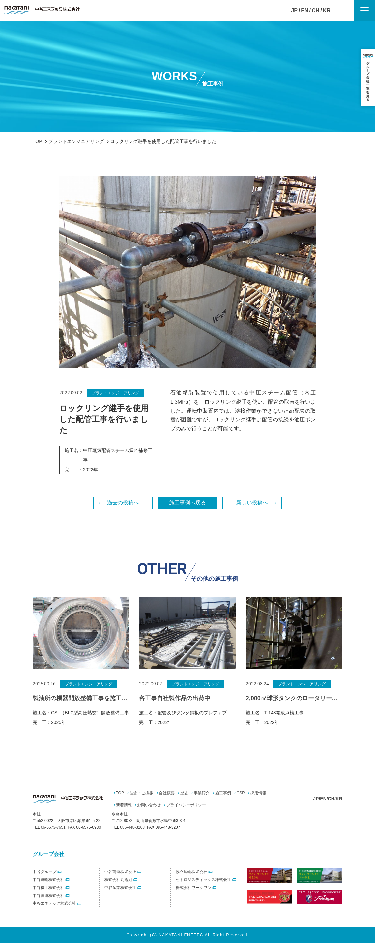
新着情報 (124, 805)
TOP (120, 793)
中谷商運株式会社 (120, 872)
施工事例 (223, 793)
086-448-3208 (132, 827)
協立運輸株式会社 (191, 872)
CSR (241, 793)
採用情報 (258, 793)
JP (294, 10)
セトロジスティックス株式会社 (203, 879)
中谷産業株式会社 (120, 887)
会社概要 (167, 793)
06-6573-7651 (53, 827)
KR (327, 10)
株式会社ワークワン (193, 887)
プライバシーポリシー (186, 805)
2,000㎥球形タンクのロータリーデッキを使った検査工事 (294, 698)
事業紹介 (202, 793)
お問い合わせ (149, 805)
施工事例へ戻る (187, 502)
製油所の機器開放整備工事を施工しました (81, 698)
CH (315, 10)
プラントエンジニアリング (115, 393)
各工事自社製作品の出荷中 (174, 698)
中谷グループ (44, 872)
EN (304, 10)
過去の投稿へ (123, 502)
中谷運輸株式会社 (48, 879)
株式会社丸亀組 (118, 879)
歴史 (184, 793)
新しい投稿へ (252, 502)
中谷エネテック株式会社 (54, 903)
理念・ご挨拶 (141, 793)
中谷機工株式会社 (48, 887)
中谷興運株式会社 (48, 895)
